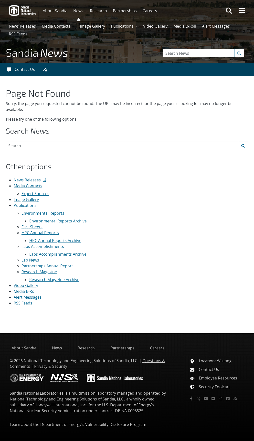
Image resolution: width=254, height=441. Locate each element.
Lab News (30, 260)
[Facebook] (191, 398)
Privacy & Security (50, 366)
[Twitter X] (198, 398)
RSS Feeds (18, 34)
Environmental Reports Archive (58, 221)
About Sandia (55, 10)
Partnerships (125, 10)
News (78, 10)
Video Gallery (155, 26)
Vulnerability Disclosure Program (115, 424)
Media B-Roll (184, 26)
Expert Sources (35, 193)
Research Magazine (39, 271)
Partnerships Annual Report (47, 266)
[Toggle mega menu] (241, 10)
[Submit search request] (239, 53)
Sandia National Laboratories (37, 393)
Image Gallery (92, 26)
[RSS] (235, 398)
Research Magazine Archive (54, 279)
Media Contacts (28, 186)
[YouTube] (206, 398)
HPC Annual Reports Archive (55, 240)
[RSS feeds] (46, 69)
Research (98, 10)
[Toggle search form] (229, 10)
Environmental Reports (42, 213)
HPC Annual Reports (40, 232)
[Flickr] (213, 398)
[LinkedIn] (228, 398)
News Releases (22, 26)
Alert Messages (216, 26)
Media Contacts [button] (56, 26)
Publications (25, 205)
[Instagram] (220, 398)
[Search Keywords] (203, 53)
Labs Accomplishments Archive (57, 254)
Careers (150, 10)
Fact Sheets (31, 227)
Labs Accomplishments (42, 246)
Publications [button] (122, 26)
